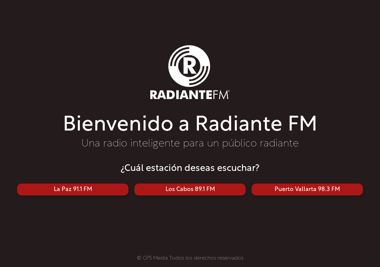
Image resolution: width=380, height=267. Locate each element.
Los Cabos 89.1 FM (190, 189)
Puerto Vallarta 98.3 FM (307, 189)
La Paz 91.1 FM (73, 189)
